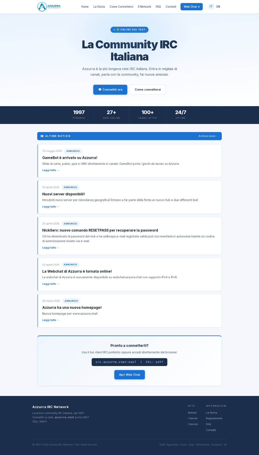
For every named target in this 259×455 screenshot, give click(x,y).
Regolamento (214, 418)
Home (85, 6)
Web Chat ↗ (192, 6)
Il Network (144, 6)
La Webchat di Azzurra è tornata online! (77, 271)
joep (191, 444)
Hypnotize (172, 444)
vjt (225, 444)
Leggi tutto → (50, 170)
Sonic (183, 444)
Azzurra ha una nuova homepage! (72, 307)
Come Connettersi (121, 6)
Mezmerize (202, 444)
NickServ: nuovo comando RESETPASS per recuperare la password (100, 230)
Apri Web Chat (129, 374)
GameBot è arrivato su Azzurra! (69, 158)
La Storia (99, 6)
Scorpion (216, 444)
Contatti (171, 6)
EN (218, 6)
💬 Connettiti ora (110, 89)
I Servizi (193, 424)
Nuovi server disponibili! (63, 194)
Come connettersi (148, 89)
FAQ (158, 6)
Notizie (192, 412)
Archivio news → (208, 136)
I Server (193, 418)
